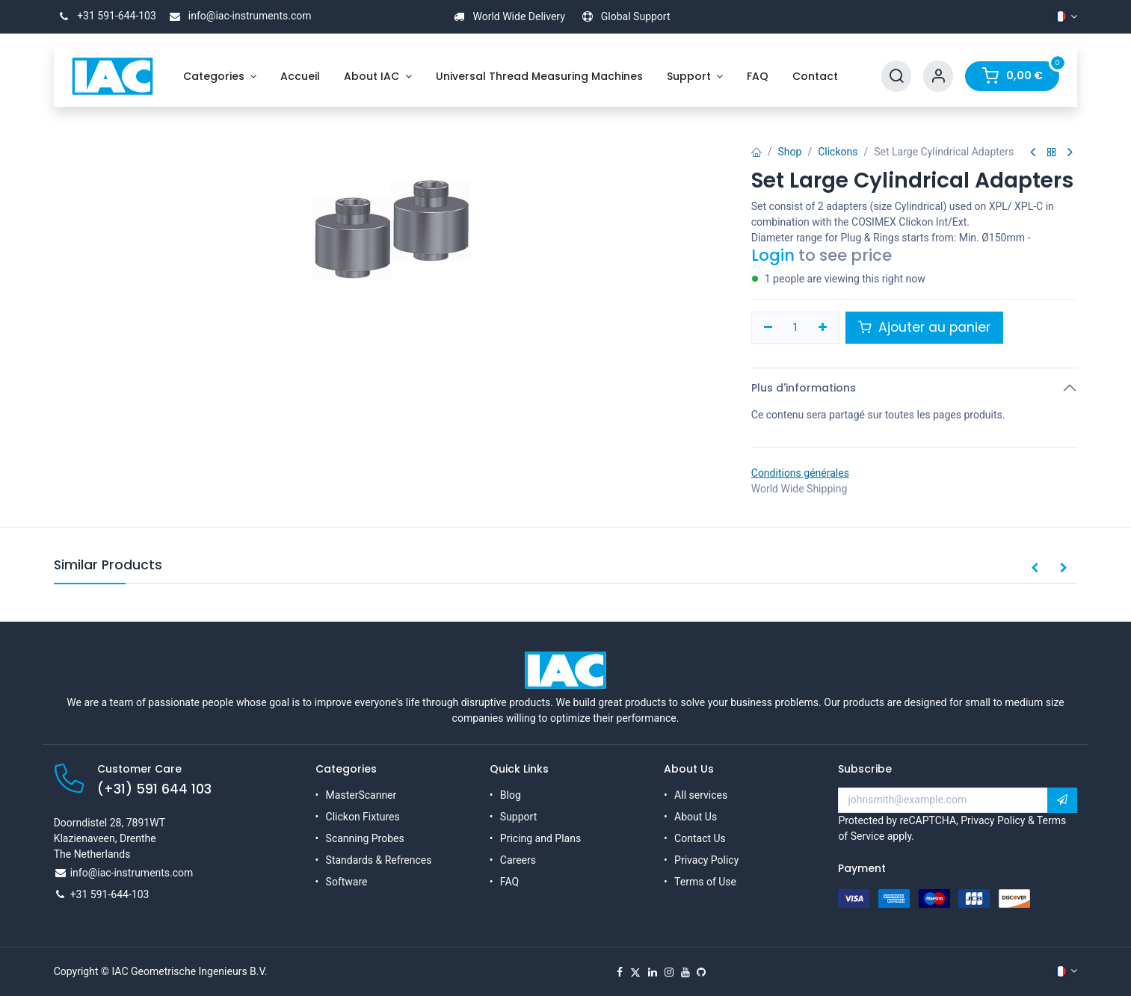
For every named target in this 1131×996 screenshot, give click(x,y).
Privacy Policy (706, 860)
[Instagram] (669, 972)
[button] (1034, 568)
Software (347, 882)
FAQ (509, 882)
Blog (510, 795)
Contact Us (700, 838)
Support (518, 817)
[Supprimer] (768, 328)
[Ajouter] (823, 328)
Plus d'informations (803, 387)
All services (700, 795)
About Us (695, 817)
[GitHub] (701, 972)
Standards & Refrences (379, 860)
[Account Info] (938, 77)
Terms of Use (705, 882)
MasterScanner (361, 795)
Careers (518, 860)
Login (773, 255)
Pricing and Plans (540, 838)
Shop (790, 152)
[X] (635, 972)
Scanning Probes (365, 838)
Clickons (837, 152)
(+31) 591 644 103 (154, 789)
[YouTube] (685, 972)
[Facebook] (620, 972)
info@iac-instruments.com (237, 16)
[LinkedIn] (652, 972)
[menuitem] (220, 76)
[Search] (896, 77)
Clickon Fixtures (363, 817)
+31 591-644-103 (105, 16)
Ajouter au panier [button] (924, 327)
